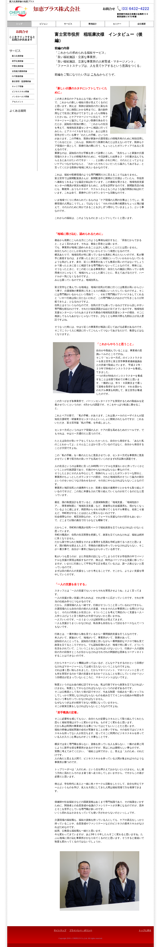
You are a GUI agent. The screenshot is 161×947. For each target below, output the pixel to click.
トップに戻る (145, 930)
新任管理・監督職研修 (21, 81)
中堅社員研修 (17, 66)
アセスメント (17, 102)
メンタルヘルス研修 (20, 96)
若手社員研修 (17, 61)
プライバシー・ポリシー (80, 930)
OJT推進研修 (17, 76)
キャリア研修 (17, 86)
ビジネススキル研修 (20, 91)
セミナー (117, 24)
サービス (68, 24)
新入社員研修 (17, 56)
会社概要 (141, 24)
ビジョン (43, 24)
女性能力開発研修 (19, 71)
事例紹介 (92, 24)
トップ (19, 24)
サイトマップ (60, 930)
